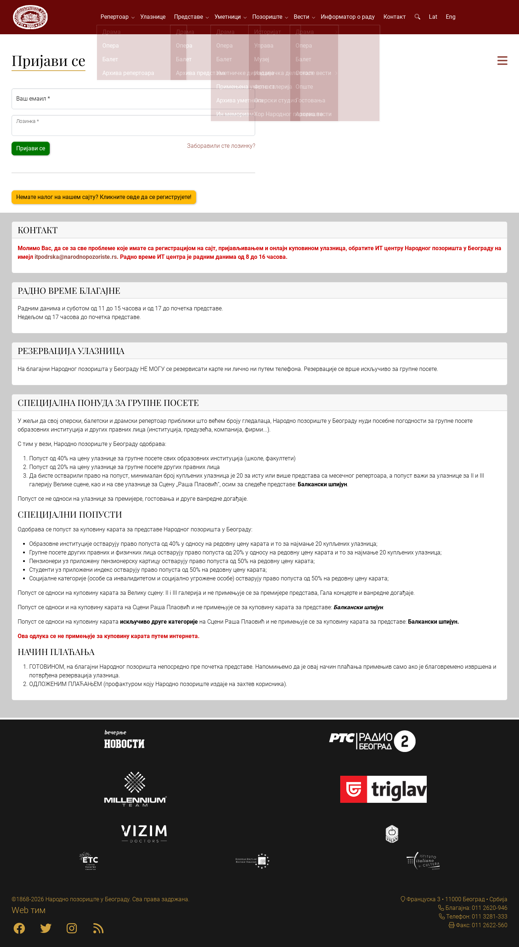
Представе (191, 17)
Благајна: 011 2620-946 (475, 907)
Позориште (270, 17)
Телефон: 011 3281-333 (476, 916)
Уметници (230, 17)
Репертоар (117, 17)
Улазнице (154, 17)
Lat (434, 17)
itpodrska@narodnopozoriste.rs (76, 258)
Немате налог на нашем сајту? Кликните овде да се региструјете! (103, 198)
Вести (304, 17)
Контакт (396, 17)
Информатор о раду (349, 17)
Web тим (29, 910)
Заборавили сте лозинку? (221, 147)
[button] (502, 63)
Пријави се (30, 150)
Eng (452, 17)
